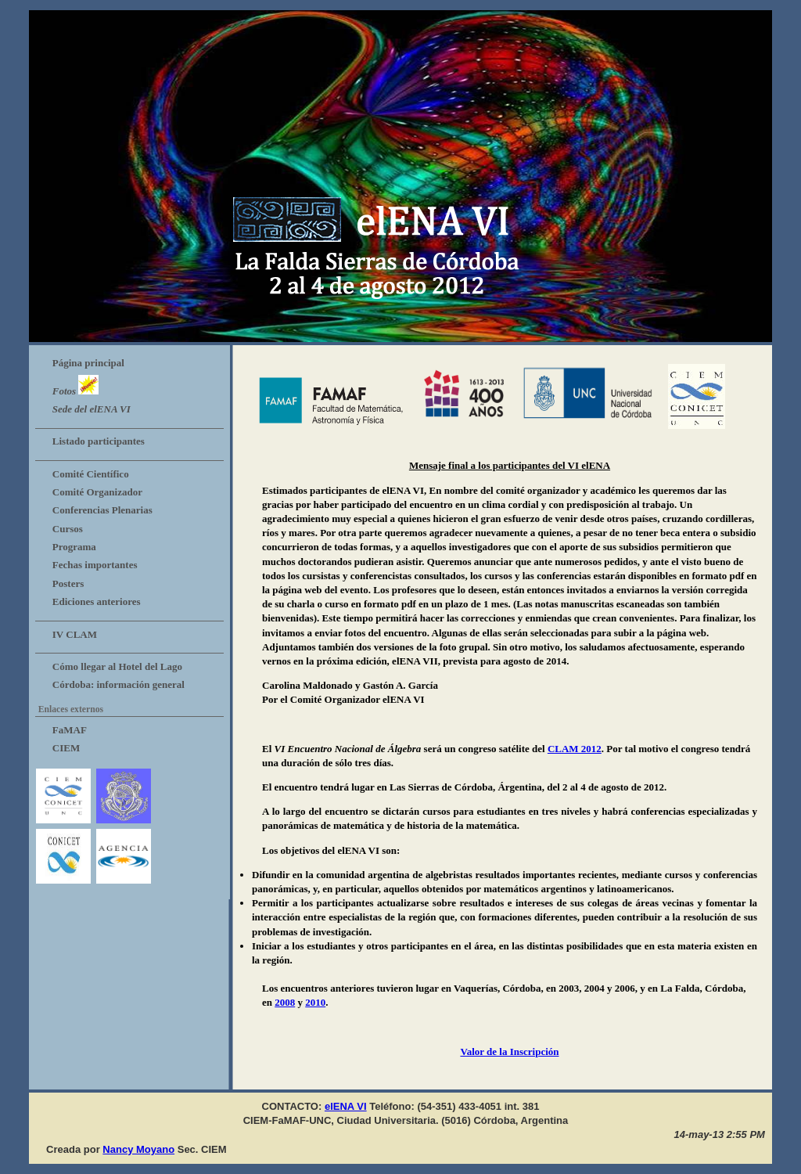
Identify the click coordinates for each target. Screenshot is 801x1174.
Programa (74, 547)
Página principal (88, 363)
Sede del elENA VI (91, 409)
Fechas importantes (95, 565)
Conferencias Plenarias (102, 510)
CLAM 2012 (575, 748)
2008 (285, 1002)
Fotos (75, 386)
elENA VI (346, 1106)
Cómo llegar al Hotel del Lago (117, 666)
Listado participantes (98, 441)
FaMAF (69, 730)
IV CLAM (74, 634)
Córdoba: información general (118, 684)
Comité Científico (90, 474)
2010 (315, 1002)
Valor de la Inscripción (509, 1051)
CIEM (66, 748)
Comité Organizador (97, 492)
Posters (68, 583)
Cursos (67, 529)
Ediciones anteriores (96, 601)
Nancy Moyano (138, 1149)
